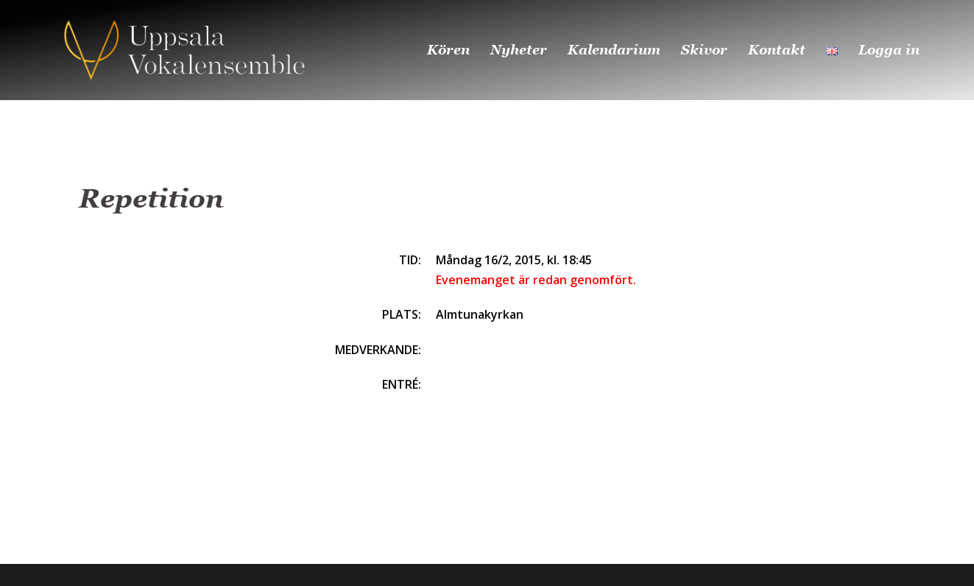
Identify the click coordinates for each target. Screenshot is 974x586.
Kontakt (776, 49)
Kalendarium (614, 49)
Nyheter (518, 49)
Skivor (704, 49)
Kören (448, 49)
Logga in (889, 49)
